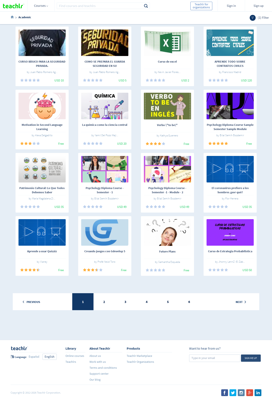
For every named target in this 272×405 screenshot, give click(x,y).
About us (95, 356)
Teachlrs (70, 362)
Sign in (231, 6)
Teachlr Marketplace (139, 356)
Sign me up (251, 358)
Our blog (95, 379)
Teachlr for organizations (201, 5)
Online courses (74, 356)
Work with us (97, 362)
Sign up (259, 6)
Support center (99, 374)
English (49, 357)
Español (34, 357)
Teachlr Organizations (140, 362)
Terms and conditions (103, 368)
